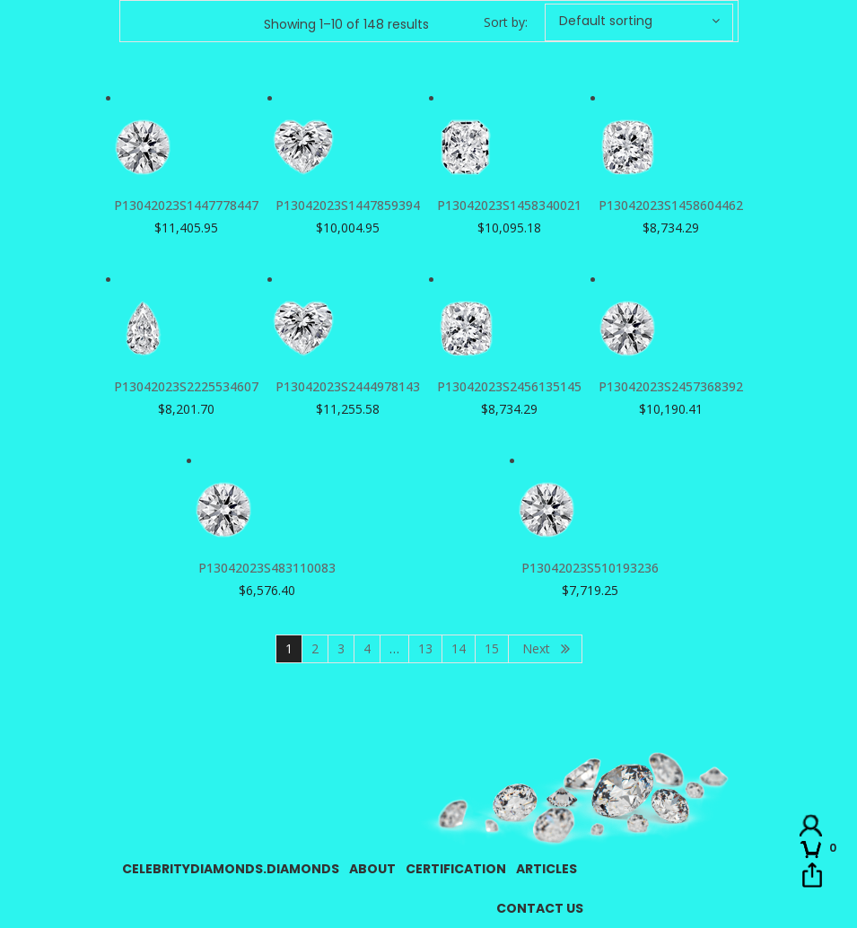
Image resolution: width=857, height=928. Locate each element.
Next (536, 648)
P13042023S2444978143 (347, 386)
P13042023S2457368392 (671, 386)
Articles (546, 869)
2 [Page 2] (315, 648)
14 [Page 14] (458, 648)
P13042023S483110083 (267, 567)
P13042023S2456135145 (509, 386)
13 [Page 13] (425, 648)
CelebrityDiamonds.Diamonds (230, 869)
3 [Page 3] (341, 648)
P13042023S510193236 (590, 567)
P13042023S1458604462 (671, 205)
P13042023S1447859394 (347, 205)
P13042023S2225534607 (186, 386)
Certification (456, 869)
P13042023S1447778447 (186, 205)
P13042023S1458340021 (509, 205)
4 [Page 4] (367, 648)
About (372, 869)
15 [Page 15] (492, 648)
